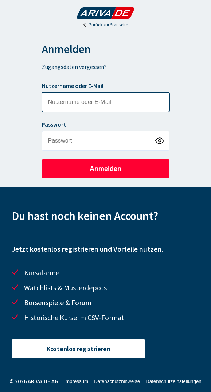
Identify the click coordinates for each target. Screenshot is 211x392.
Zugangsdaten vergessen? (74, 66)
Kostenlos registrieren (78, 349)
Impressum (76, 381)
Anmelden (105, 168)
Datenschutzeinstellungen (174, 381)
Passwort (54, 124)
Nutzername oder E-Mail (72, 85)
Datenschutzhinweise (117, 381)
